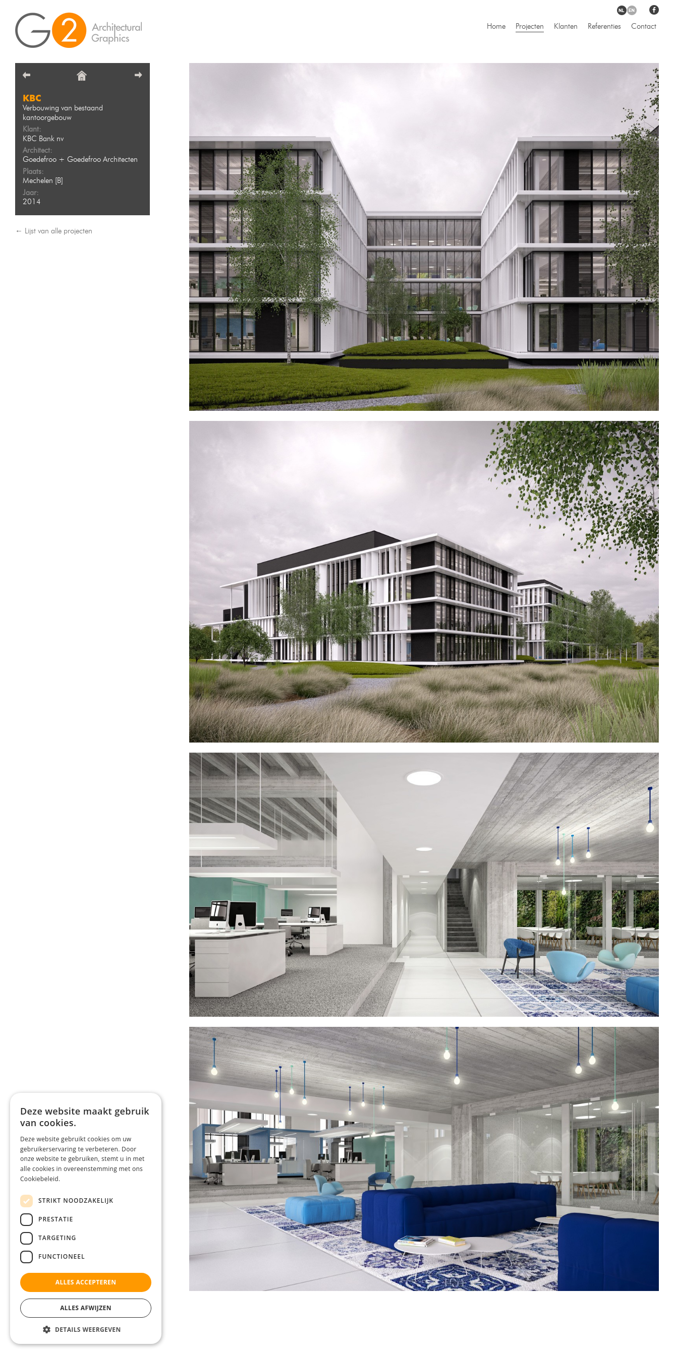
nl (622, 10)
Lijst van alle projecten (58, 231)
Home (496, 27)
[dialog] (85, 1218)
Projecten (530, 27)
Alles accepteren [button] (86, 1282)
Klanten (566, 27)
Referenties (604, 27)
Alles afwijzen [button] (85, 1308)
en (632, 10)
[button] (85, 1329)
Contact (643, 27)
